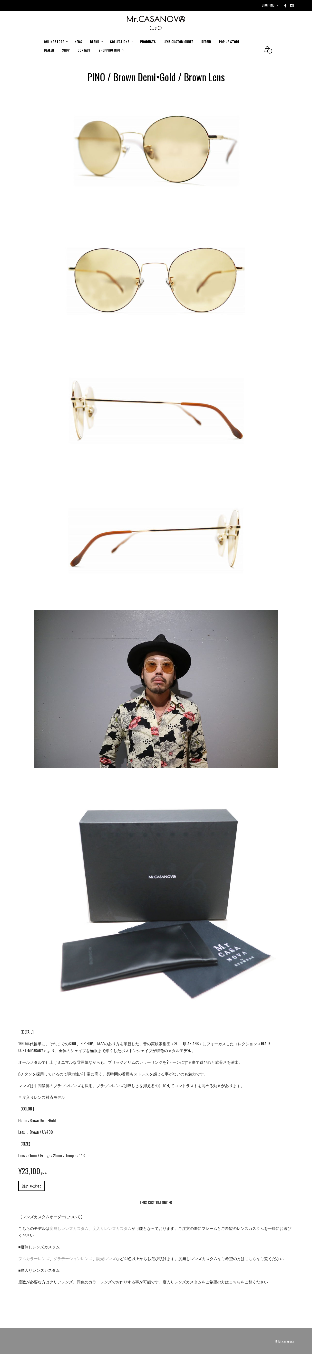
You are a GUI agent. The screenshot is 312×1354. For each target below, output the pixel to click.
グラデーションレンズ (72, 1258)
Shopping (268, 5)
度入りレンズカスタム (111, 1228)
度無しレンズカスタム (68, 1228)
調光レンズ (106, 1258)
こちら (250, 1258)
